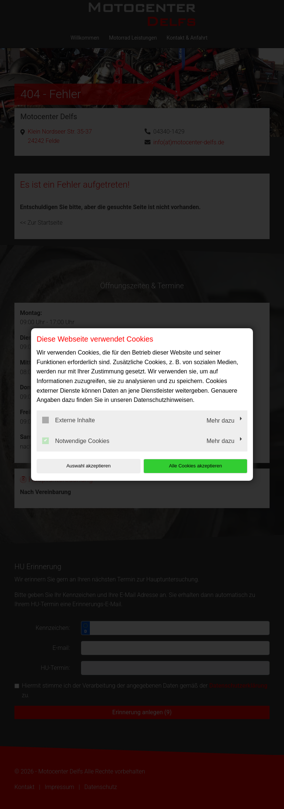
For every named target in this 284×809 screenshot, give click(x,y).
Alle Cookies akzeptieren (199, 466)
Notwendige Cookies (75, 440)
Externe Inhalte (68, 420)
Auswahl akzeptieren (84, 466)
